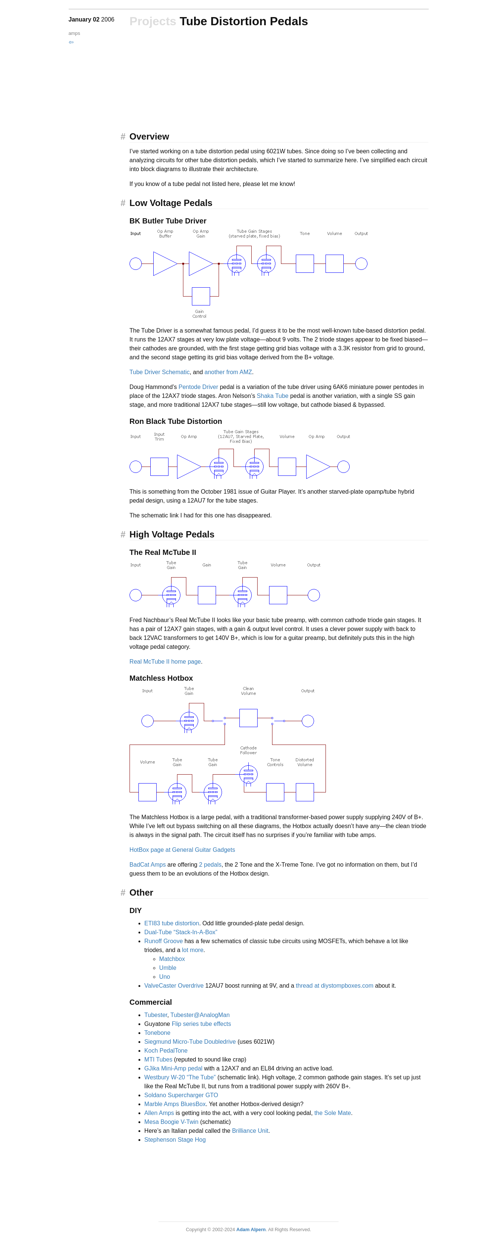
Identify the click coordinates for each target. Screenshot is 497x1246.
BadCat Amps (148, 864)
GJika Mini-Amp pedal (173, 1068)
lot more (192, 950)
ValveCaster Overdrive (174, 985)
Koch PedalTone (166, 1050)
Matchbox (172, 959)
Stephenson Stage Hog (175, 1140)
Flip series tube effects (201, 1024)
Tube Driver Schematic (160, 372)
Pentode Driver (198, 387)
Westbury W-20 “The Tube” (180, 1077)
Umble (167, 968)
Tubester (155, 1015)
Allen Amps (159, 1113)
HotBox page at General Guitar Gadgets (182, 850)
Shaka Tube (272, 396)
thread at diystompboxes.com (334, 985)
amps (74, 33)
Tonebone (157, 1033)
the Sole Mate (332, 1113)
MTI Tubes (158, 1059)
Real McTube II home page (165, 661)
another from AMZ (228, 372)
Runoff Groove (163, 941)
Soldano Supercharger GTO (181, 1095)
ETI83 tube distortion (171, 923)
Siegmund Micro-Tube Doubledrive (190, 1042)
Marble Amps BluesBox (175, 1104)
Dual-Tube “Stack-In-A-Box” (181, 932)
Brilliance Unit (250, 1131)
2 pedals (210, 864)
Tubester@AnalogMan (200, 1015)
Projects (153, 21)
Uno (164, 977)
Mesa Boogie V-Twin (171, 1122)
